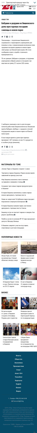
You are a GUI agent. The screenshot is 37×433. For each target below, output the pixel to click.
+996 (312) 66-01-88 (21, 398)
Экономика (19, 363)
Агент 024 (18, 373)
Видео (18, 391)
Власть (18, 356)
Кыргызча (18, 380)
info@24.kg (20, 401)
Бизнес (18, 387)
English (18, 384)
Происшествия (18, 366)
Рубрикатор (8, 13)
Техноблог (18, 377)
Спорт (18, 370)
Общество (5, 19)
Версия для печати (7, 154)
